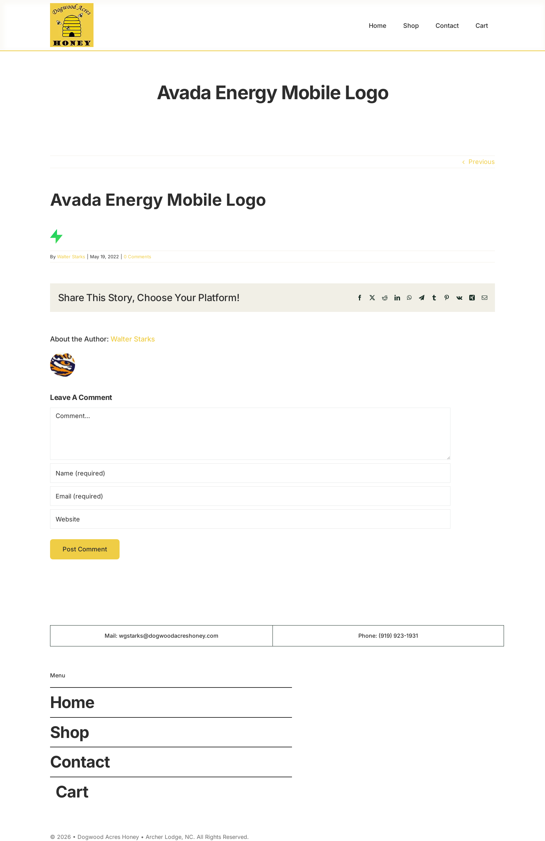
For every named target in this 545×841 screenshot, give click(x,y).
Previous (482, 161)
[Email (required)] (250, 496)
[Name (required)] (250, 473)
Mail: (112, 635)
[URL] (250, 519)
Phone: (368, 635)
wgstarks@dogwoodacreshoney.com (168, 635)
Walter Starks (71, 256)
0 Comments (137, 256)
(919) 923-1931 (398, 635)
